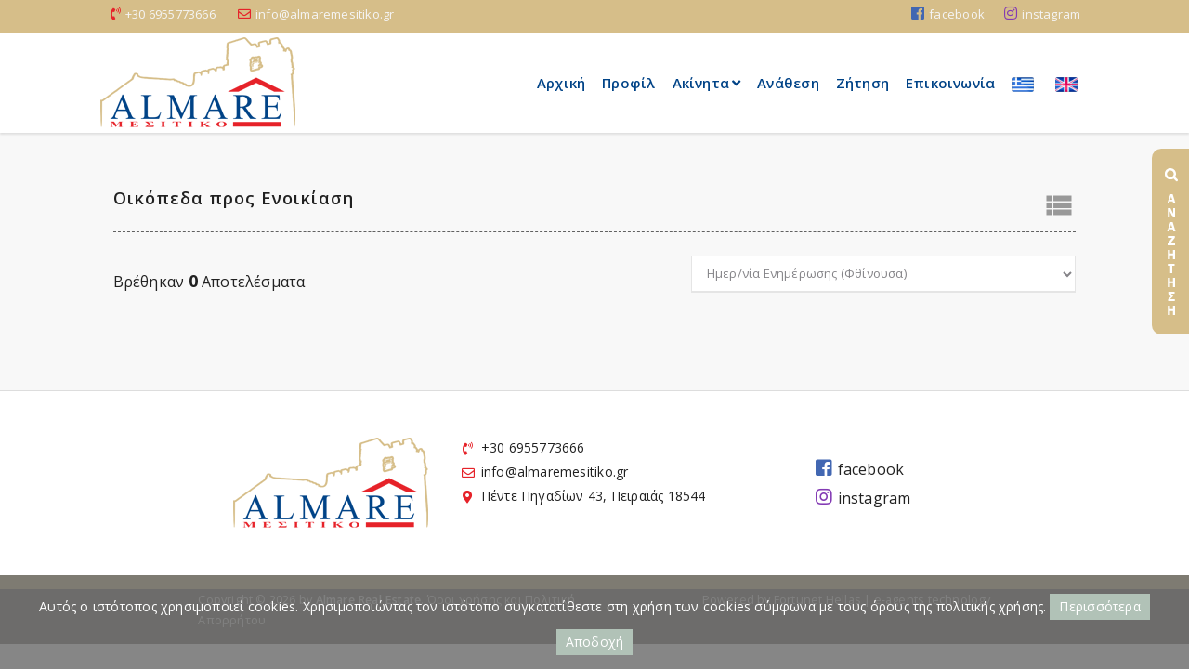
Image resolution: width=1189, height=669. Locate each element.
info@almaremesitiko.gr (325, 14)
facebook (948, 14)
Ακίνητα (707, 82)
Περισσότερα (1099, 606)
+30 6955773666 (170, 14)
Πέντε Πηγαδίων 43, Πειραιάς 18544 (593, 496)
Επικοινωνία (950, 82)
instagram (1042, 14)
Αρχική (561, 82)
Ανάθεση (787, 82)
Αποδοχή (594, 641)
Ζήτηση (862, 82)
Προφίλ (628, 82)
